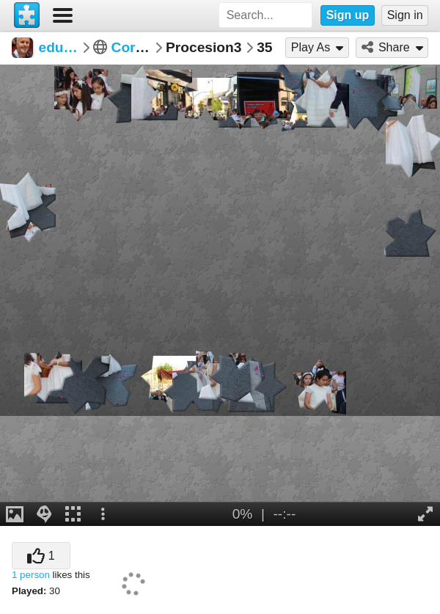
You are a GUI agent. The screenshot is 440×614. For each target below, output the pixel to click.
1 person (31, 574)
